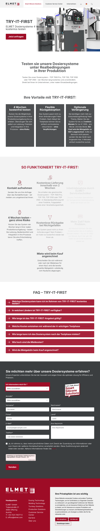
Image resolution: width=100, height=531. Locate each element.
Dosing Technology (36, 500)
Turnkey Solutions (36, 506)
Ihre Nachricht (56, 423)
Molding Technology (37, 503)
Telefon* (9, 433)
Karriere (32, 518)
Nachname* (56, 405)
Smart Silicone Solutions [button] (33, 4)
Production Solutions (37, 509)
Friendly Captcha (31, 460)
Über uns (32, 521)
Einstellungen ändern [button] (63, 523)
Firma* (8, 414)
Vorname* (10, 405)
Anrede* (9, 396)
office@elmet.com (15, 517)
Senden (12, 467)
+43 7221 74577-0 (15, 515)
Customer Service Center (36, 513)
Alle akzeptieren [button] (62, 519)
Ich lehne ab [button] (74, 519)
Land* (53, 414)
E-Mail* (9, 423)
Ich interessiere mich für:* (16, 384)
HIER (54, 449)
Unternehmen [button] (71, 4)
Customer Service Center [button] (54, 4)
